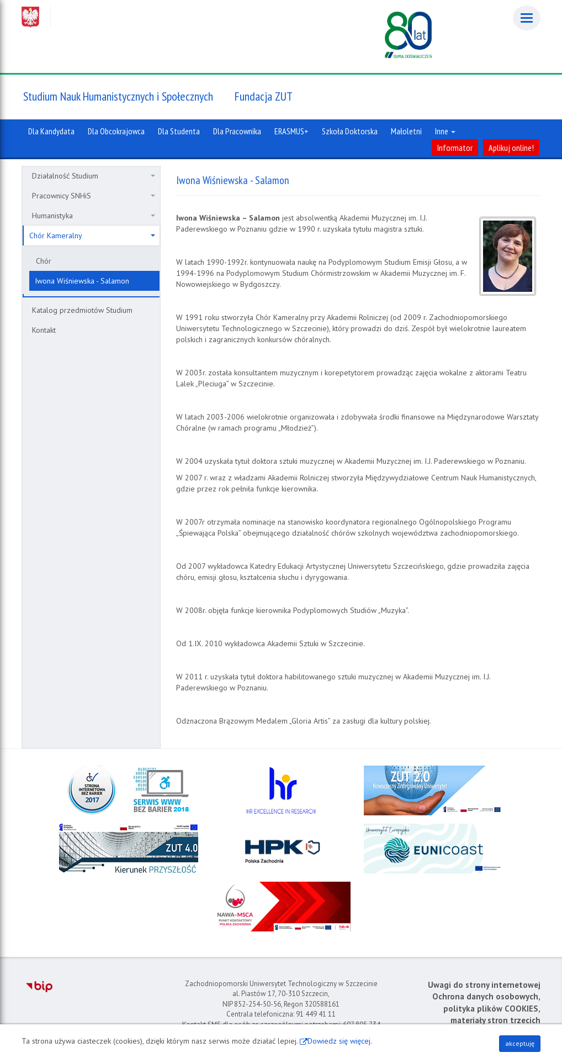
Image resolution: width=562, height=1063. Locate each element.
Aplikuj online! (511, 147)
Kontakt (44, 330)
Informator (455, 147)
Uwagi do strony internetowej (484, 985)
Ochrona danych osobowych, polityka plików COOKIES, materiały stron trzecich (486, 1008)
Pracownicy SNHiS (93, 196)
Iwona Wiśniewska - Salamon (82, 281)
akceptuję (519, 1043)
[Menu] (526, 18)
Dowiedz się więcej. (339, 1041)
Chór (43, 261)
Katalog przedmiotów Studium (82, 310)
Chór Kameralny (92, 235)
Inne (445, 131)
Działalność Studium (93, 176)
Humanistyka (93, 216)
